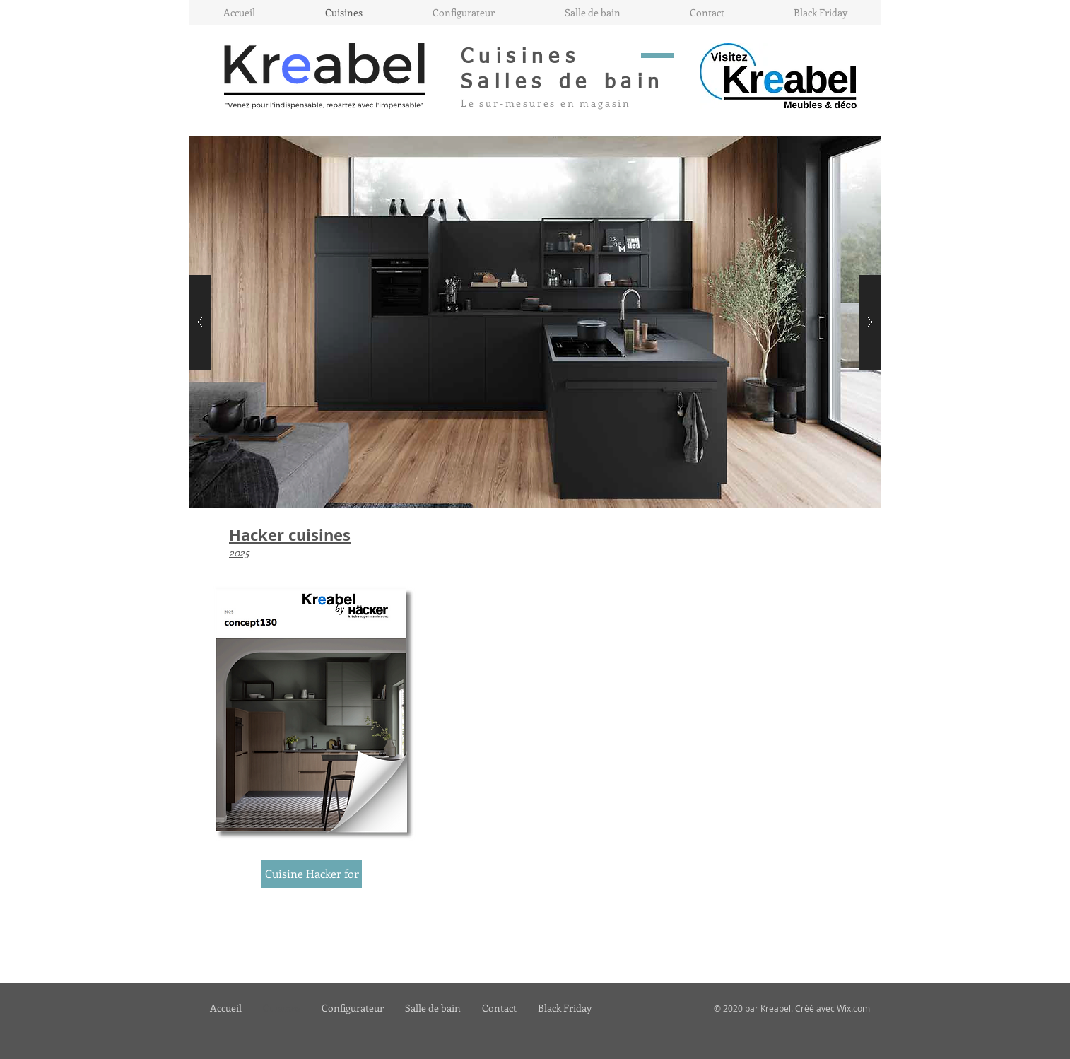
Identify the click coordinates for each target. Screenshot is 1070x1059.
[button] (535, 322)
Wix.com (853, 1008)
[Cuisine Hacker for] (311, 874)
